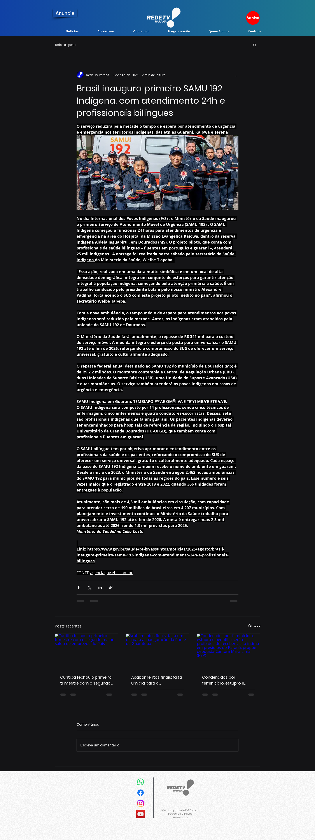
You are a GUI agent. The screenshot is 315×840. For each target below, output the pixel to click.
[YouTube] (140, 814)
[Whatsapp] (140, 782)
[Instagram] (140, 803)
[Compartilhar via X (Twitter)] (89, 587)
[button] (255, 45)
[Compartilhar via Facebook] (79, 587)
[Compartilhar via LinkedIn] (100, 587)
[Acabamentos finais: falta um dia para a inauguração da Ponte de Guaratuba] (157, 651)
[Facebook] (140, 792)
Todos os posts (65, 45)
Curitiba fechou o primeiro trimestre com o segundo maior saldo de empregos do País (86, 680)
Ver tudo (254, 625)
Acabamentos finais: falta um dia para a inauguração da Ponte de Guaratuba (156, 680)
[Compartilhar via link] (111, 587)
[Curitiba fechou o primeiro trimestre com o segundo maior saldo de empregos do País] (86, 651)
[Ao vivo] (253, 18)
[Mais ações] (235, 74)
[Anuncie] (65, 13)
